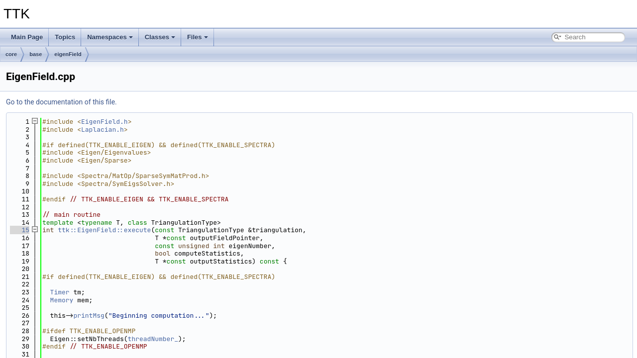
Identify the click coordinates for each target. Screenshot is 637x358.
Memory (62, 300)
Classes (160, 37)
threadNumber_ (153, 339)
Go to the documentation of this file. (61, 102)
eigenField (67, 54)
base (35, 54)
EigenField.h (104, 121)
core (11, 54)
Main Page (27, 37)
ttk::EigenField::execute (104, 230)
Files (197, 37)
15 (19, 230)
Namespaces (110, 37)
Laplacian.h (102, 129)
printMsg (88, 315)
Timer (60, 292)
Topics (65, 37)
